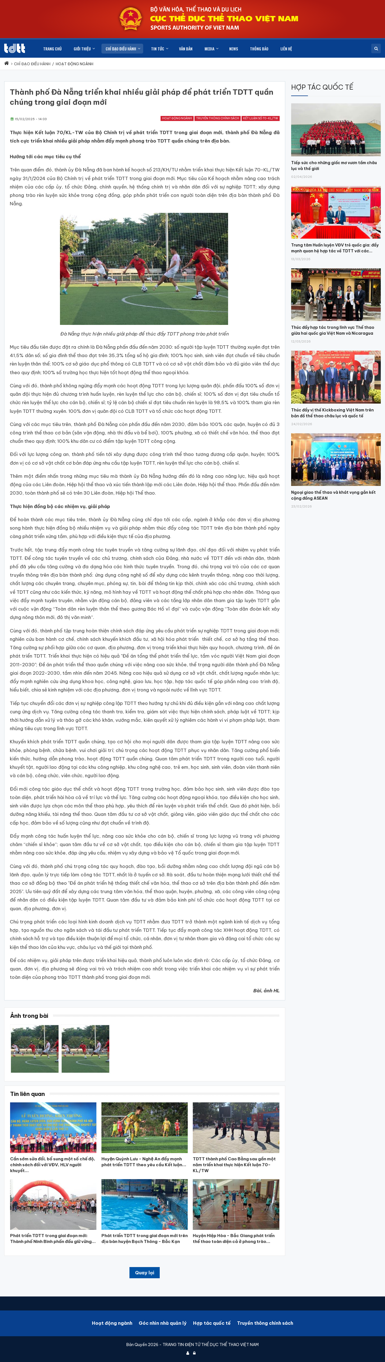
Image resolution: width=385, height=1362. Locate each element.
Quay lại (144, 1272)
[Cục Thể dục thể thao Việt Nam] (14, 48)
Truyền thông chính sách (217, 118)
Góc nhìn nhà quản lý (163, 1323)
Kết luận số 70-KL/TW (260, 118)
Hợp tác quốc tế (212, 1323)
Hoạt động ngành (177, 118)
